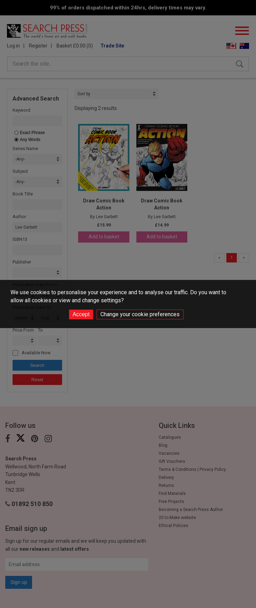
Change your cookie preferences (140, 314)
